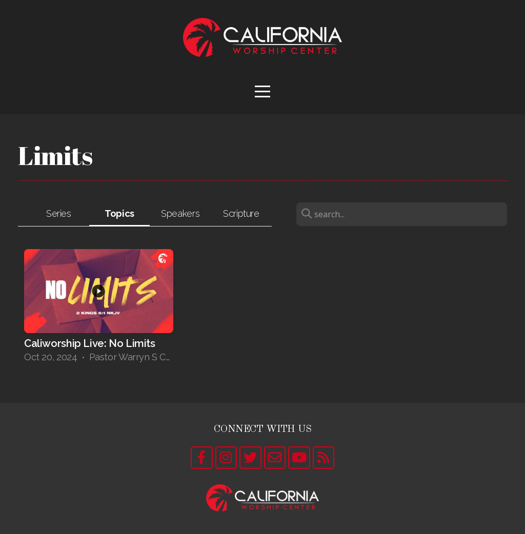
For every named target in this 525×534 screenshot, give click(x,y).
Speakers (180, 213)
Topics (119, 213)
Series (58, 213)
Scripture (241, 213)
